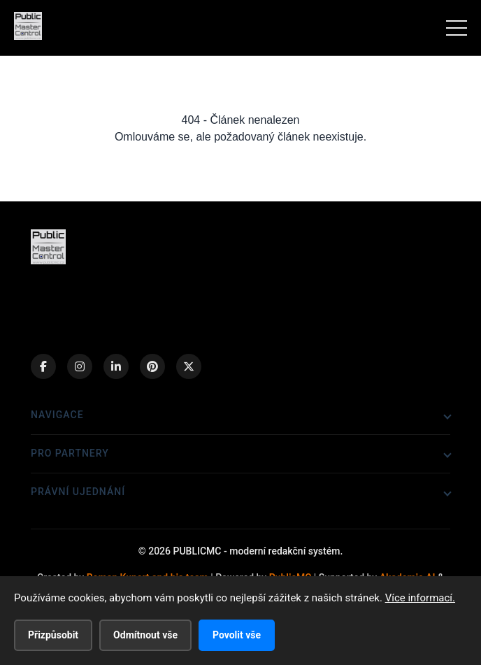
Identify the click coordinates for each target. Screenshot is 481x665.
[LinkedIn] (116, 366)
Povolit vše (237, 635)
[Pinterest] (152, 366)
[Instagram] (79, 366)
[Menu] (456, 28)
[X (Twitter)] (188, 366)
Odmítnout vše (145, 635)
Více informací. (420, 598)
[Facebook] (43, 366)
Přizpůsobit (53, 635)
